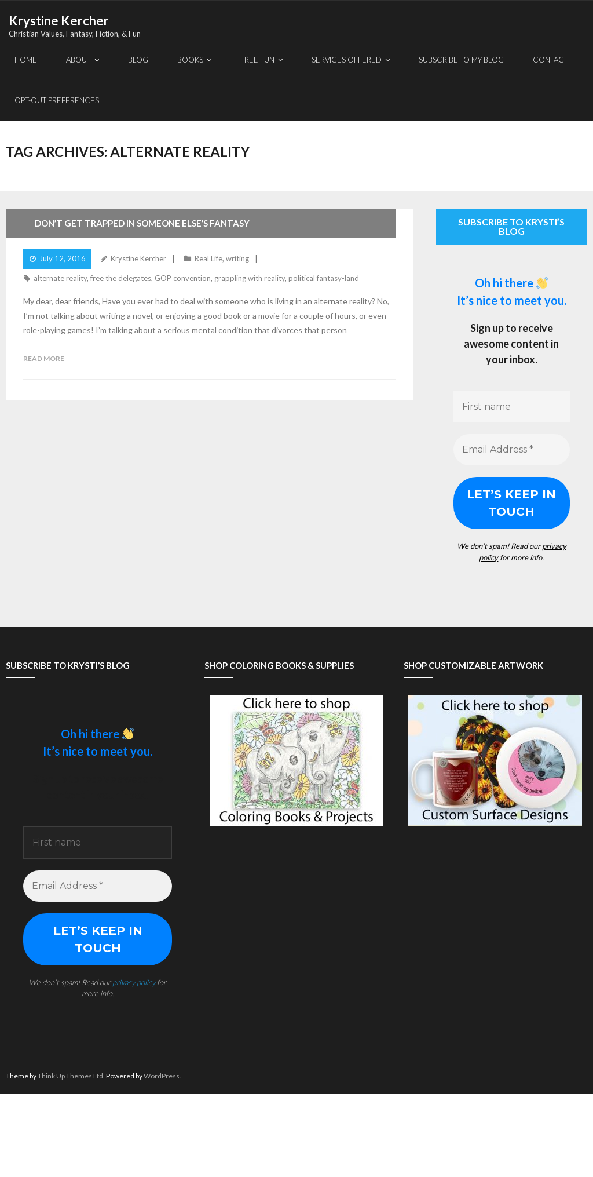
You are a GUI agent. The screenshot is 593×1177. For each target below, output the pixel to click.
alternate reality (60, 278)
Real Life (208, 258)
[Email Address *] (511, 449)
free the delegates (120, 278)
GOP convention (183, 278)
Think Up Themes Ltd (70, 1076)
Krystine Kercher (138, 258)
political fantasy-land (323, 278)
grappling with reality (249, 278)
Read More (43, 358)
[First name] (511, 406)
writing (237, 258)
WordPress (162, 1076)
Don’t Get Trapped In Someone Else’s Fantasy (142, 223)
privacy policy (133, 982)
